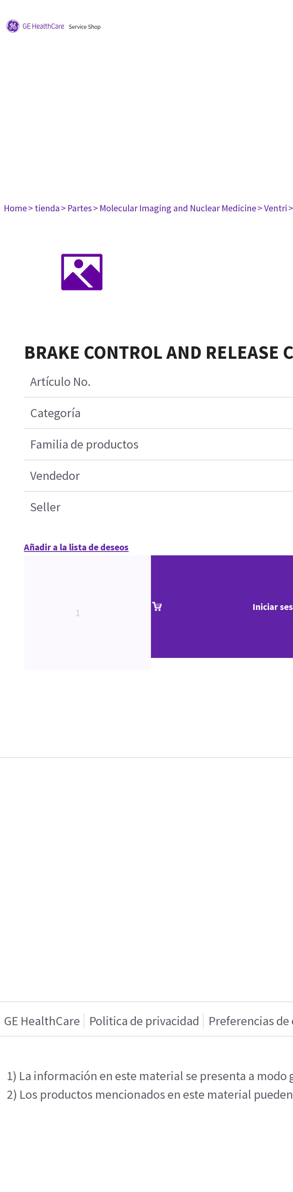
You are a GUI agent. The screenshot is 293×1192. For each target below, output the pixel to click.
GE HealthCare (42, 1021)
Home (15, 208)
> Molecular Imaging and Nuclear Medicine (174, 208)
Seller (45, 507)
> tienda (44, 208)
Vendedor (55, 475)
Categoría (55, 413)
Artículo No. (60, 381)
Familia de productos (84, 444)
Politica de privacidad (144, 1021)
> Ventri (272, 208)
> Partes (76, 208)
